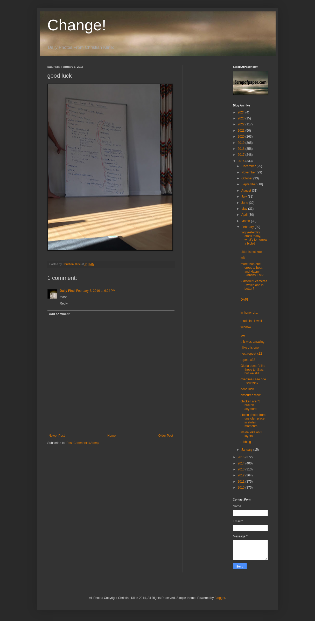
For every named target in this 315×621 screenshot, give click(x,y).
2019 (242, 143)
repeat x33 (248, 360)
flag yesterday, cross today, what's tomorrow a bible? (254, 238)
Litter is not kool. (252, 252)
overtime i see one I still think (253, 381)
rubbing (246, 442)
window (246, 327)
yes (243, 335)
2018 (242, 149)
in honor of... (249, 312)
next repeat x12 (251, 353)
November (249, 172)
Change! (76, 25)
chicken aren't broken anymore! (250, 405)
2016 (242, 161)
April (244, 215)
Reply (64, 303)
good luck (247, 389)
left (243, 258)
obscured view (251, 395)
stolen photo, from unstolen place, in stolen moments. (253, 420)
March (246, 221)
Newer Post (57, 435)
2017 (242, 155)
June (245, 203)
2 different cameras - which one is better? (254, 285)
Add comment (59, 314)
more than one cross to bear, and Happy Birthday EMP (252, 269)
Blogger (220, 598)
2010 (242, 487)
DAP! (244, 299)
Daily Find (67, 291)
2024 (242, 112)
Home (111, 435)
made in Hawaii (251, 321)
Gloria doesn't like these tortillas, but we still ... (253, 369)
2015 (242, 457)
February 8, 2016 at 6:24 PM (95, 291)
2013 (242, 469)
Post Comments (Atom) (82, 443)
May (244, 209)
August (246, 190)
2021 (242, 130)
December (249, 166)
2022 (242, 124)
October (247, 178)
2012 (242, 475)
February (248, 227)
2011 (242, 481)
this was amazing (252, 341)
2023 (242, 118)
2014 (242, 463)
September (249, 184)
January (247, 449)
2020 (242, 136)
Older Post (165, 435)
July (244, 196)
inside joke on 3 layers (251, 434)
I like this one (250, 347)
